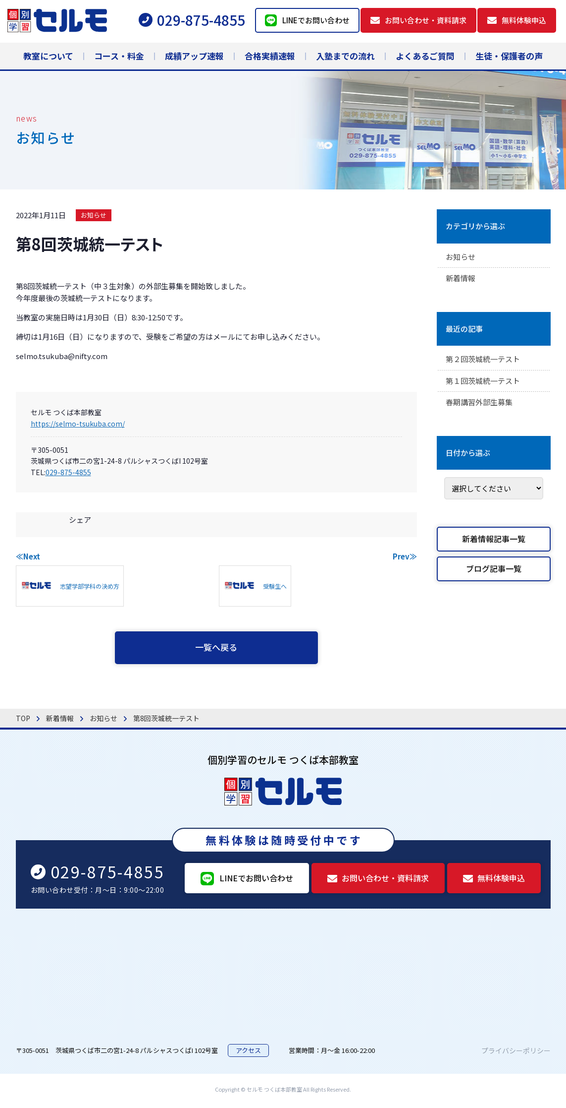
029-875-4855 (68, 472)
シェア (80, 519)
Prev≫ (405, 556)
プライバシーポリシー (516, 1052)
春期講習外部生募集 (481, 406)
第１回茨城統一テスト (485, 383)
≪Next (28, 556)
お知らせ (93, 215)
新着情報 (461, 280)
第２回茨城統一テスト (485, 361)
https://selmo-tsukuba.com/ (78, 424)
